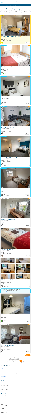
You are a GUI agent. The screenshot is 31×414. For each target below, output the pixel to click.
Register (26, 1)
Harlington (2, 368)
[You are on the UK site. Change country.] (16, 2)
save (21, 360)
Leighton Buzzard (3, 376)
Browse (6, 5)
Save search (28, 13)
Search (2, 5)
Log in (29, 1)
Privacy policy (3, 391)
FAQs (2, 404)
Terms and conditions (4, 389)
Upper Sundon (18, 368)
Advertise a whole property (5, 398)
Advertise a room (3, 395)
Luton (1, 371)
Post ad (10, 5)
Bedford (17, 372)
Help (19, 5)
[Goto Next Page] (28, 355)
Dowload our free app (8, 408)
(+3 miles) (23, 9)
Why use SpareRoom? (4, 383)
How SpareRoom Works (4, 385)
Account (14, 5)
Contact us (2, 402)
